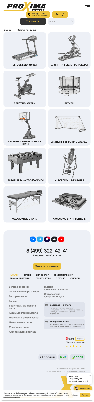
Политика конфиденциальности (71, 369)
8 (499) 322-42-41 (47, 250)
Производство (43, 278)
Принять (85, 395)
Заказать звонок (47, 266)
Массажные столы (19, 327)
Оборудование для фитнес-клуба (54, 295)
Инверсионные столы (20, 322)
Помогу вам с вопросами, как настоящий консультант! (80, 377)
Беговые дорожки (19, 287)
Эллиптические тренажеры (24, 291)
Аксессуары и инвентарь (22, 332)
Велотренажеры (18, 296)
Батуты (13, 301)
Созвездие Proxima (63, 275)
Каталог (33, 21)
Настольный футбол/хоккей (24, 317)
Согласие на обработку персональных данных (65, 371)
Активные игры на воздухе (23, 313)
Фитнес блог (42, 275)
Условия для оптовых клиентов (56, 288)
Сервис (27, 275)
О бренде (60, 278)
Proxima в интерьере (20, 278)
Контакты (75, 278)
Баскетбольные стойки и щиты (22, 307)
